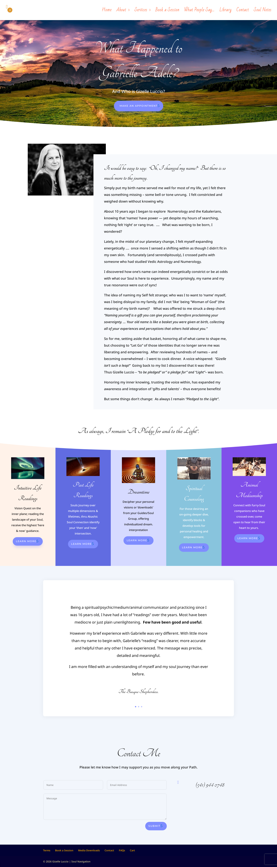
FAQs (122, 850)
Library (225, 11)
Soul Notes (262, 11)
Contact (242, 11)
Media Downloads (89, 850)
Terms (46, 850)
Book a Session (167, 11)
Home (106, 11)
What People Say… (199, 11)
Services (140, 11)
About (121, 11)
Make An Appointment (139, 105)
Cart (132, 850)
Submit (154, 826)
